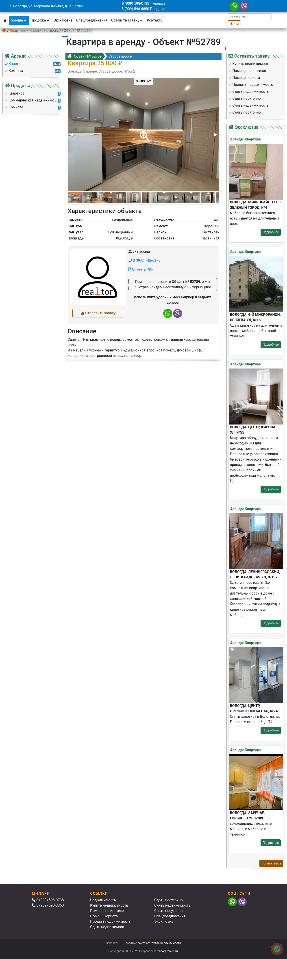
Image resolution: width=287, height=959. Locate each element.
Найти (234, 24)
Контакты (155, 20)
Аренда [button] (19, 20)
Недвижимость (103, 900)
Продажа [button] (40, 20)
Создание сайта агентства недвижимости (152, 943)
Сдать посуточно (168, 900)
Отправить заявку (98, 313)
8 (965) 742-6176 (144, 260)
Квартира (18, 30)
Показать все (271, 863)
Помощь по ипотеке (107, 911)
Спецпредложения (92, 20)
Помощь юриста (104, 916)
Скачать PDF (140, 269)
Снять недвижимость (172, 905)
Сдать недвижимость (108, 927)
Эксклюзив (63, 20)
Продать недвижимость (110, 921)
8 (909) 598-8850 (135, 9)
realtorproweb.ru (167, 951)
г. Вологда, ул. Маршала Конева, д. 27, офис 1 (48, 6)
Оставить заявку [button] (127, 20)
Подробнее (271, 232)
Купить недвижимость (109, 905)
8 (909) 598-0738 (135, 3)
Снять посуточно (168, 911)
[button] (143, 132)
